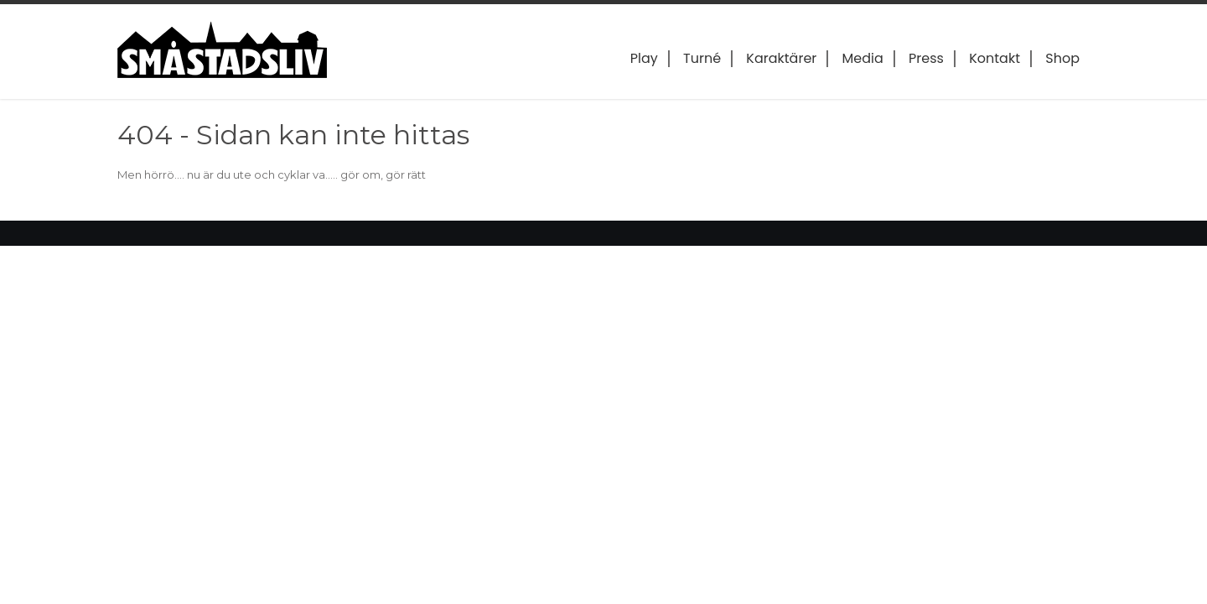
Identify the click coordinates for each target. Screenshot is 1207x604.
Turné (702, 58)
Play (644, 58)
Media (862, 58)
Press (926, 58)
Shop (1062, 58)
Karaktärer (781, 58)
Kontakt (994, 58)
